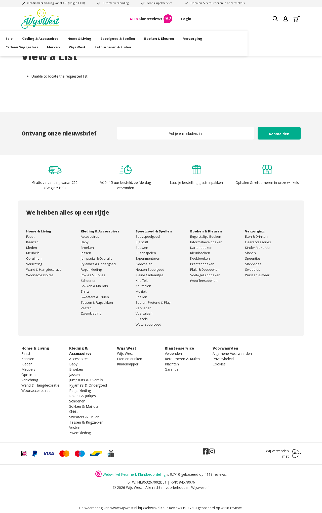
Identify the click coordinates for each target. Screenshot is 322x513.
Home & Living (95, 36)
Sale (24, 36)
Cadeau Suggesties (243, 36)
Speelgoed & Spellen (133, 36)
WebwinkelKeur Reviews (162, 507)
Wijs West (29, 45)
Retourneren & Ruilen (65, 45)
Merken (275, 36)
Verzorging (208, 36)
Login (186, 18)
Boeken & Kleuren (175, 36)
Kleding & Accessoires (55, 36)
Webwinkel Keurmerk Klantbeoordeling (134, 474)
